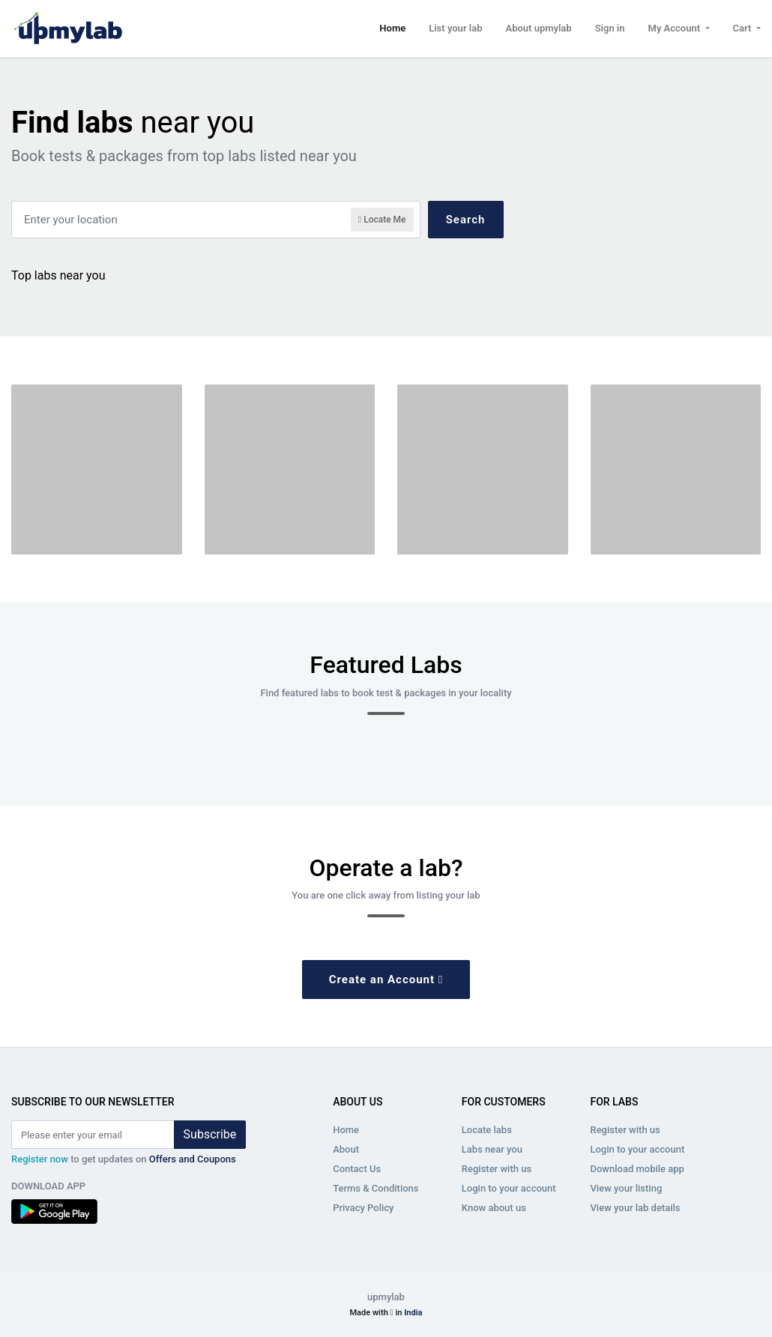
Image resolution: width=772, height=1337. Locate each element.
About (346, 1149)
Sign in (610, 28)
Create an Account (386, 979)
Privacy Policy (363, 1207)
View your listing (626, 1188)
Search (466, 219)
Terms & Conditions (375, 1188)
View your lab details (635, 1207)
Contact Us (357, 1168)
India (413, 1313)
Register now (39, 1159)
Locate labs (487, 1129)
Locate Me (382, 219)
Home (392, 27)
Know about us (494, 1207)
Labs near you (492, 1149)
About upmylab (538, 28)
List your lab (455, 28)
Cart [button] (743, 28)
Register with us (496, 1168)
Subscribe (210, 1134)
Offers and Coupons (192, 1159)
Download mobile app (637, 1168)
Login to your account (509, 1188)
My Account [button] (675, 28)
